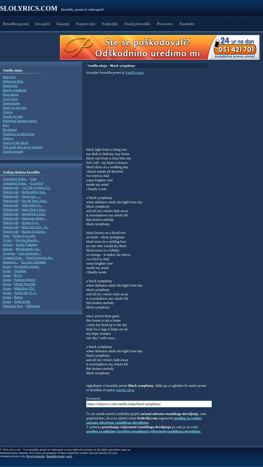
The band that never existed (22, 147)
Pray (6, 125)
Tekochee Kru (13, 306)
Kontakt (186, 24)
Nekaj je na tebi (24, 236)
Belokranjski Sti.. (28, 249)
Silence (8, 138)
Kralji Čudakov (27, 244)
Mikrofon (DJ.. (24, 288)
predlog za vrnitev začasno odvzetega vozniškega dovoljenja (144, 420)
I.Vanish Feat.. (13, 258)
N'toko (7, 240)
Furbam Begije (24, 279)
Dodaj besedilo (138, 24)
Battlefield (10, 86)
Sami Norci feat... (34, 209)
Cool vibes (10, 99)
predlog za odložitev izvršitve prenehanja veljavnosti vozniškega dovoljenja (143, 431)
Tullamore (33, 306)
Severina (9, 253)
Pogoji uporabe (35, 456)
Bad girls (9, 77)
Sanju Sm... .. (31, 196)
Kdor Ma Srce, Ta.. (35, 227)
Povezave (165, 24)
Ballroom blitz (13, 81)
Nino (6, 236)
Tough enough (13, 151)
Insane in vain (13, 116)
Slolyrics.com (29, 8)
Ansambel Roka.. (15, 179)
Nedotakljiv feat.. (34, 192)
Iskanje (63, 24)
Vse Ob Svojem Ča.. (36, 187)
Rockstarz (10, 129)
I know (8, 112)
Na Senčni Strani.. (27, 266)
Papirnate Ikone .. (34, 218)
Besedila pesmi (16, 24)
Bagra (18, 297)
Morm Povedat (24, 284)
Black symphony (15, 90)
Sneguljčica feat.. (34, 214)
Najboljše (110, 24)
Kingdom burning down (20, 121)
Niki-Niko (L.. (32, 205)
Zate (33, 179)
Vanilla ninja (134, 72)
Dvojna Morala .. (27, 240)
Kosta (7, 266)
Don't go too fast (14, 107)
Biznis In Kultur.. (34, 231)
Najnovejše (85, 24)
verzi (69, 456)
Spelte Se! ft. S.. (25, 293)
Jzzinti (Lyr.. (30, 222)
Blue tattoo (10, 94)
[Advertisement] (31, 47)
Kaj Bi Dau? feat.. (34, 201)
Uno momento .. (29, 253)
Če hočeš (36, 183)
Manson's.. (10, 262)
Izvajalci (42, 24)
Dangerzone (11, 103)
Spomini (20, 271)
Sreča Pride (22, 301)
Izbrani (8, 244)
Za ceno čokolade (33, 262)
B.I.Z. (18, 275)
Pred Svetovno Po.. (40, 258)
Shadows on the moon (18, 134)
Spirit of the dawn (15, 143)
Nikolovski (11, 187)
